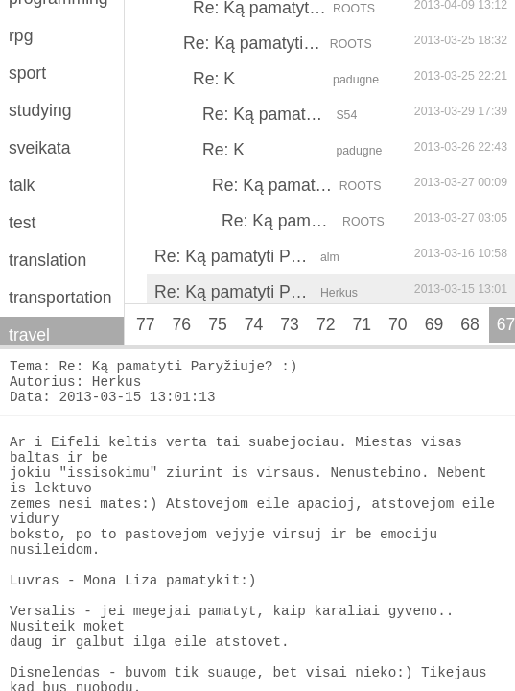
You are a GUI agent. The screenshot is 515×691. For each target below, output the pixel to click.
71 (361, 324)
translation (47, 260)
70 (398, 324)
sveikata (40, 147)
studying (40, 110)
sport (27, 73)
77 (145, 324)
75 (217, 324)
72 (326, 324)
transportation (60, 297)
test (22, 222)
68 (470, 324)
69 (434, 324)
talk (22, 185)
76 (182, 324)
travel (29, 335)
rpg (21, 35)
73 (289, 324)
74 (254, 324)
